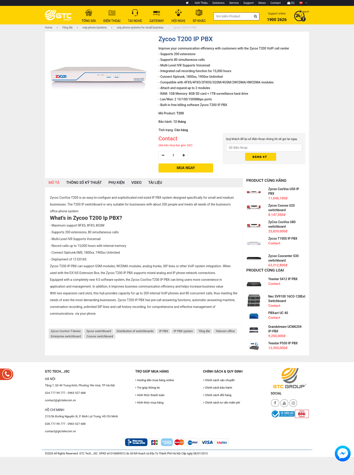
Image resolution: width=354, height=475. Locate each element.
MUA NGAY (186, 168)
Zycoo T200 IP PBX (182, 27)
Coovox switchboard (99, 336)
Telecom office (225, 331)
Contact (275, 3)
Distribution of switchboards (135, 331)
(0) (291, 3)
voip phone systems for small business (137, 27)
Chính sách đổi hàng (217, 395)
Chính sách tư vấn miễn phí (221, 402)
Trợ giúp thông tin (147, 387)
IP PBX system (183, 331)
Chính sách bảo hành (217, 387)
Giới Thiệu (201, 3)
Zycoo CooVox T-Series (66, 331)
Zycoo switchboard (98, 331)
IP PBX (163, 331)
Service (234, 3)
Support (248, 3)
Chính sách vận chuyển (219, 380)
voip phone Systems (92, 27)
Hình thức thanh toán (150, 395)
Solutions (218, 3)
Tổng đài (64, 27)
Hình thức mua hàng (149, 402)
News (262, 3)
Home (48, 27)
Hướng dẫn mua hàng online (154, 380)
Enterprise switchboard (66, 336)
